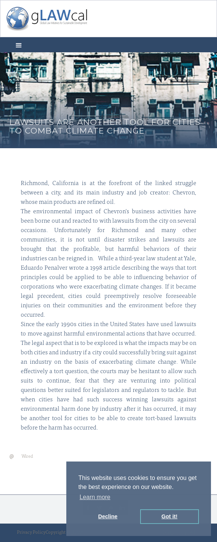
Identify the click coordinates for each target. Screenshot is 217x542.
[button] (18, 44)
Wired (27, 456)
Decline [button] (108, 516)
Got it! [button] (169, 516)
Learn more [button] (94, 497)
